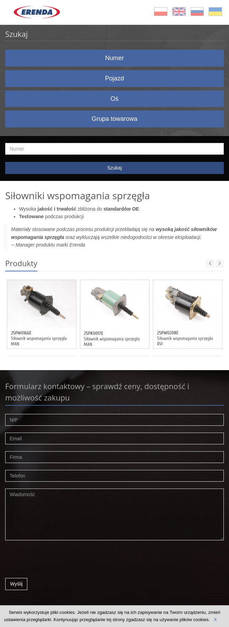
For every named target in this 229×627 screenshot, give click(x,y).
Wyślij (16, 584)
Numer (114, 58)
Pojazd (114, 78)
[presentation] (57, 561)
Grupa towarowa (114, 118)
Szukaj (114, 168)
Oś (114, 98)
